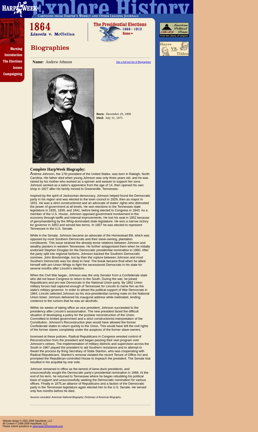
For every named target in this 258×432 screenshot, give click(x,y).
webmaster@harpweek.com (47, 426)
